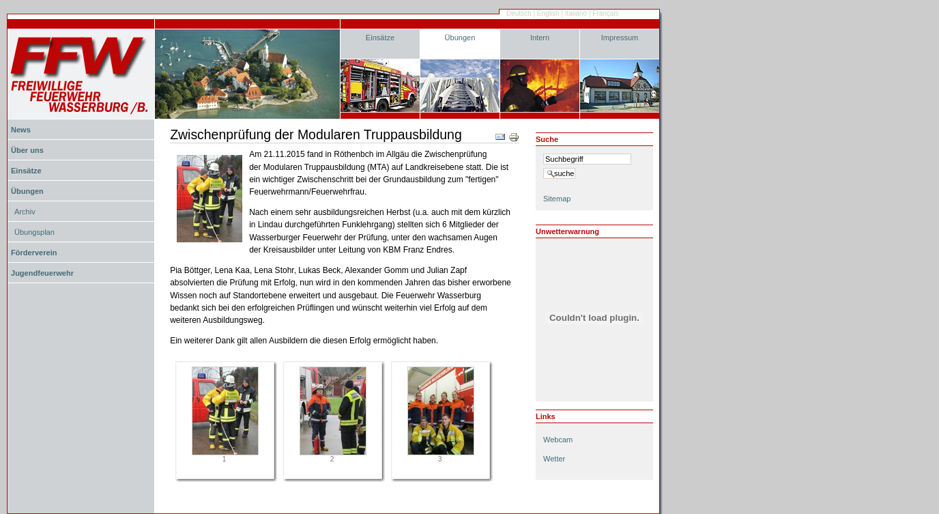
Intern (539, 37)
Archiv (24, 212)
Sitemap (556, 199)
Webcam (558, 440)
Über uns (27, 150)
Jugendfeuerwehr (42, 273)
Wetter (554, 459)
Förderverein (34, 252)
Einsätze (380, 37)
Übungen (460, 37)
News (21, 130)
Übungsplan (34, 232)
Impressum (620, 37)
